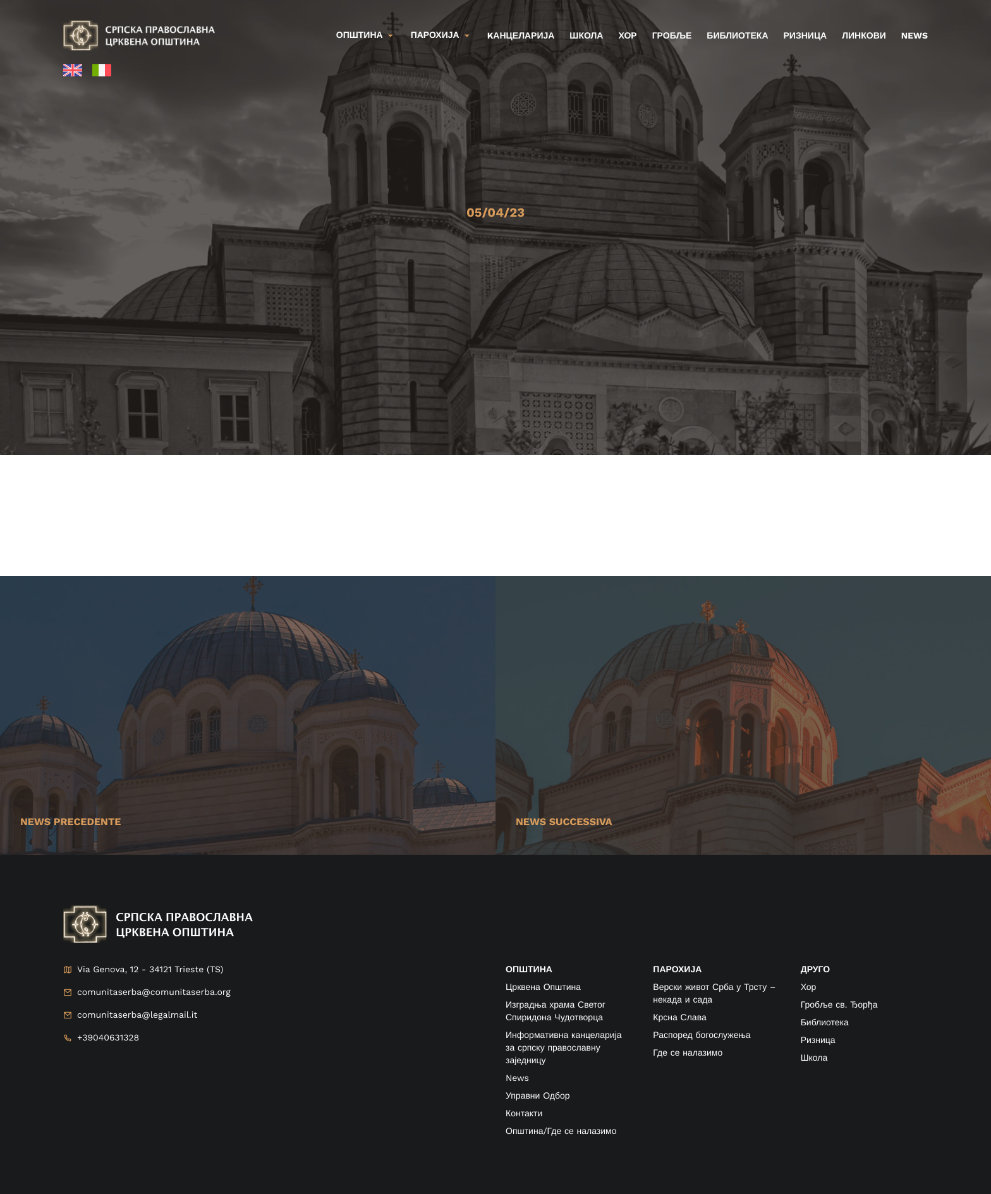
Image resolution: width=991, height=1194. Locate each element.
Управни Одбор (538, 1096)
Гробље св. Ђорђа (839, 1005)
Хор (627, 36)
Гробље (672, 36)
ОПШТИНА (529, 970)
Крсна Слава (679, 1018)
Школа (586, 36)
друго (815, 970)
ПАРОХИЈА (677, 970)
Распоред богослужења (701, 1035)
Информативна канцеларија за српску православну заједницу (564, 1048)
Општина (359, 35)
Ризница (805, 36)
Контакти (524, 1114)
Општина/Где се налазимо (561, 1131)
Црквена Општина (543, 987)
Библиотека (737, 36)
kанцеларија (521, 36)
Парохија (435, 35)
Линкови (864, 36)
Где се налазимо (687, 1053)
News (914, 36)
